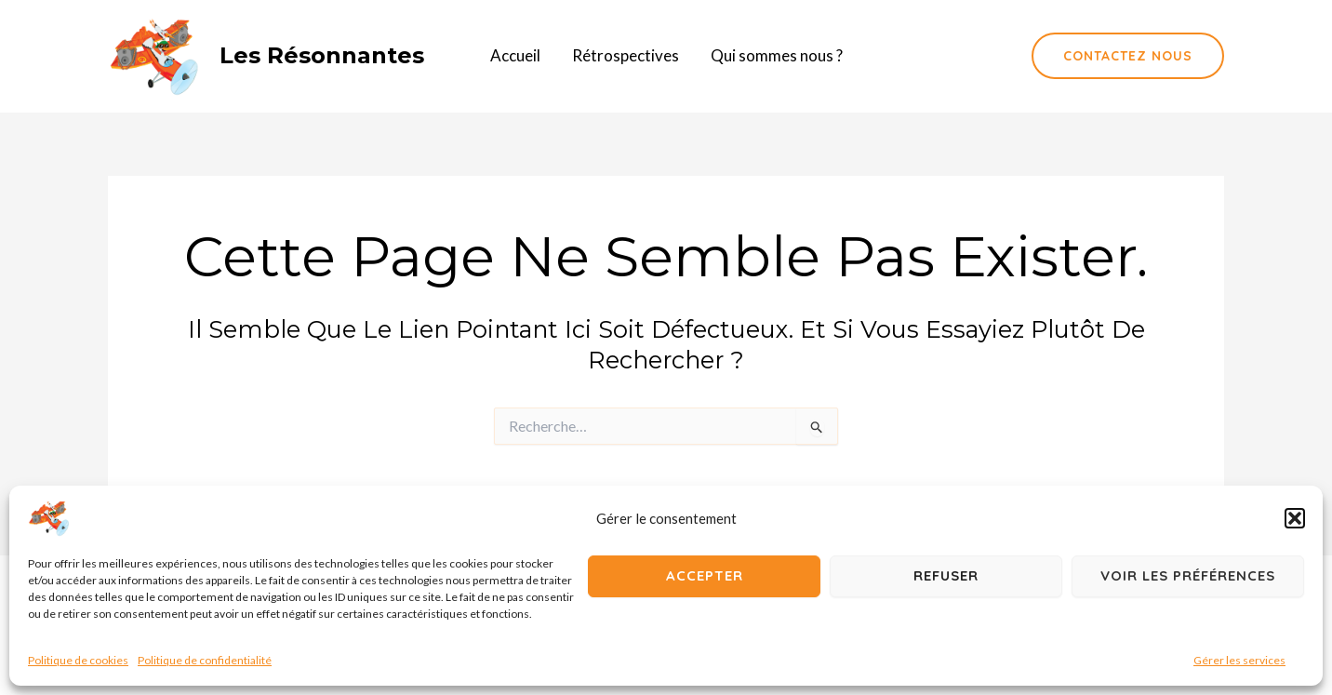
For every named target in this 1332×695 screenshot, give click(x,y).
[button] (1294, 518)
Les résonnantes (322, 55)
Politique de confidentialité (205, 660)
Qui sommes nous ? (777, 55)
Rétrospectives (625, 55)
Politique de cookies (78, 660)
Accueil (515, 55)
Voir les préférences (1187, 575)
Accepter (704, 575)
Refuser (946, 575)
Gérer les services (1239, 660)
